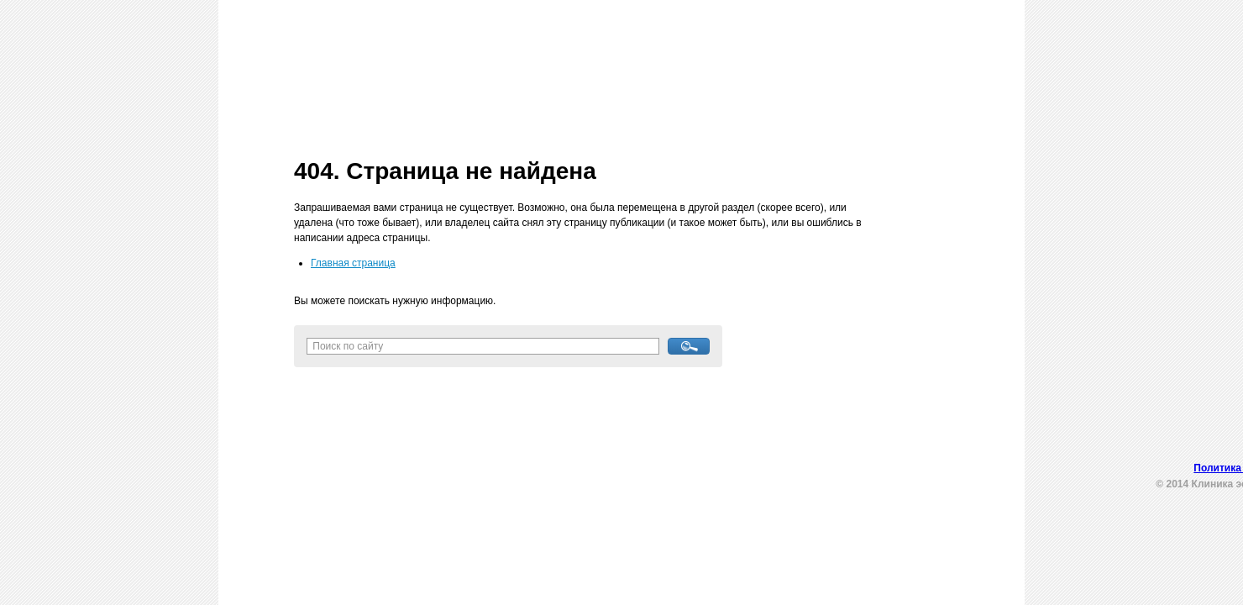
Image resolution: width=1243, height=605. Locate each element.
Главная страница (353, 263)
